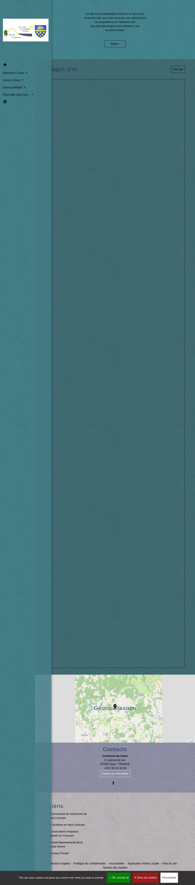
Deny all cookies (145, 877)
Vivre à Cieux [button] (12, 72)
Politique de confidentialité (89, 863)
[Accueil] (17, 27)
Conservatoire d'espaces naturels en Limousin (64, 833)
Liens (56, 806)
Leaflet (191, 741)
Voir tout (178, 69)
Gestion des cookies (115, 867)
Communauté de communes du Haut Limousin (68, 815)
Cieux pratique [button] (13, 79)
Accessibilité (116, 863)
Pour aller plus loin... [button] (16, 86)
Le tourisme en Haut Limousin (67, 824)
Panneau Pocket (59, 853)
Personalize (169, 877)
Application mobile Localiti (143, 863)
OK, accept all (119, 877)
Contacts (115, 749)
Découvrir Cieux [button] (14, 65)
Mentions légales (60, 863)
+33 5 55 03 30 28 (115, 768)
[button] (17, 57)
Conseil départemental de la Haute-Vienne (66, 844)
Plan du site (169, 863)
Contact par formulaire (115, 773)
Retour (115, 43)
